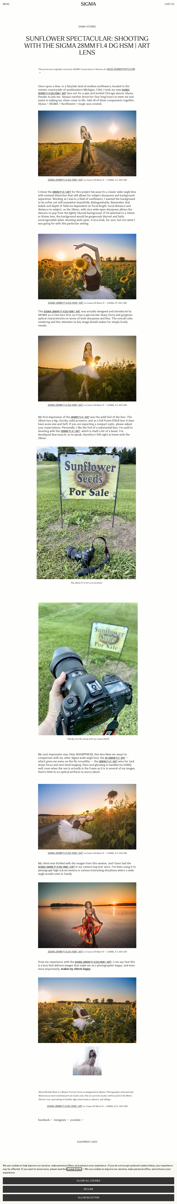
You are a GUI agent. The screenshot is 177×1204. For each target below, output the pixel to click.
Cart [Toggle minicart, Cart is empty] (169, 4)
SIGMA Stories (87, 26)
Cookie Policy (74, 1169)
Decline (88, 1189)
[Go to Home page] (88, 4)
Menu (6, 4)
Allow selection (88, 1197)
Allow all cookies (88, 1180)
